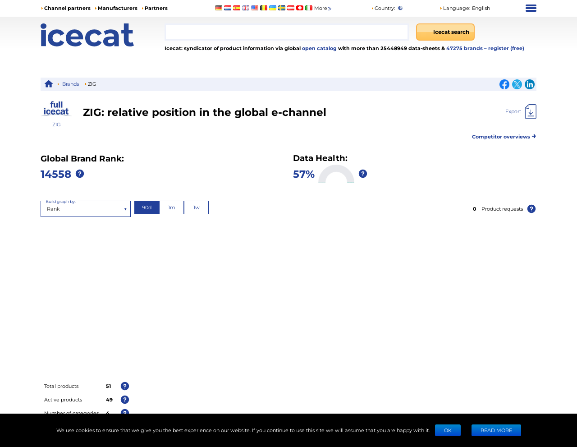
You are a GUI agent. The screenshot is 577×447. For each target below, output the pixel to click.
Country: (383, 7)
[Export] (520, 111)
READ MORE (496, 430)
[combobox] (287, 32)
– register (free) (504, 48)
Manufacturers (117, 7)
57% (304, 173)
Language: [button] (455, 7)
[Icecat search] (445, 32)
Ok (448, 430)
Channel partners (67, 7)
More (323, 8)
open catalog (319, 48)
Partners (156, 7)
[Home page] (103, 34)
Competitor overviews (504, 135)
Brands (70, 83)
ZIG (56, 124)
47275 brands (465, 48)
